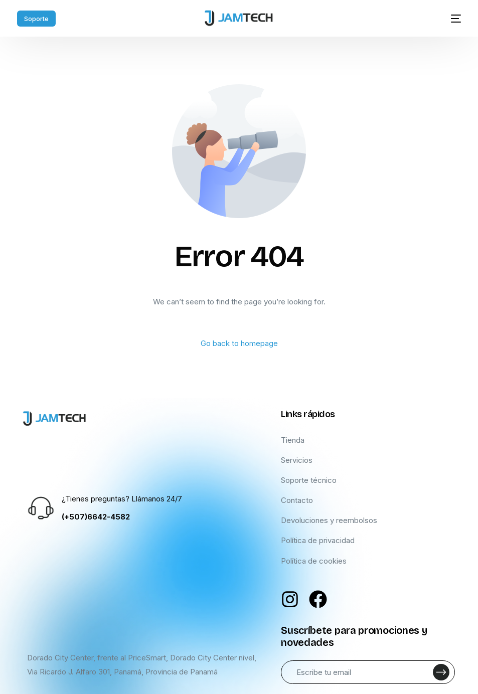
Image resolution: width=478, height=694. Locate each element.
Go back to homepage (239, 343)
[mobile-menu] (449, 18)
